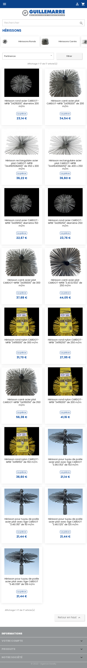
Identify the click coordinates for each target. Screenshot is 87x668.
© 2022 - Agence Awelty (43, 663)
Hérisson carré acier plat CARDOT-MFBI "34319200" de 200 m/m (65, 103)
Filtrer (69, 56)
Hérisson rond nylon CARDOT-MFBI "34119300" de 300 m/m (22, 341)
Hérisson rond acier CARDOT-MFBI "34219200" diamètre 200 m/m (22, 103)
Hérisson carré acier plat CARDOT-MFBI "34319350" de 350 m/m (22, 402)
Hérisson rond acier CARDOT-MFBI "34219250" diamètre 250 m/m (65, 223)
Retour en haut (69, 618)
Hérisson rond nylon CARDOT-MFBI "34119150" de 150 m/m (22, 461)
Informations (12, 633)
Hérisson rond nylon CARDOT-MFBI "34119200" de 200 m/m (65, 401)
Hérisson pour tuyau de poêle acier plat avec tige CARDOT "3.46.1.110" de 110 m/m (22, 522)
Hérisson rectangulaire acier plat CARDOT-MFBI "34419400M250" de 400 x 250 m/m (65, 165)
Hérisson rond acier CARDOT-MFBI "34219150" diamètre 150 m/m (22, 223)
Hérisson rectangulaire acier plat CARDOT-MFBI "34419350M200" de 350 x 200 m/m (22, 165)
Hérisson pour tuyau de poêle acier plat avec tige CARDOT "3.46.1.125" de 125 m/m (65, 522)
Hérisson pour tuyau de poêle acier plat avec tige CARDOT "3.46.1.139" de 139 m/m (22, 581)
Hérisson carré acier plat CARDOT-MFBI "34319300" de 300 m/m (21, 283)
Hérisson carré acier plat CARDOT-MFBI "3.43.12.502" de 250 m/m (65, 283)
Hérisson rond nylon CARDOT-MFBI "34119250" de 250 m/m (65, 341)
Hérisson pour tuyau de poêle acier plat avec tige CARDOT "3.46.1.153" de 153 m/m (65, 462)
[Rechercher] (43, 22)
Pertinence (28, 55)
